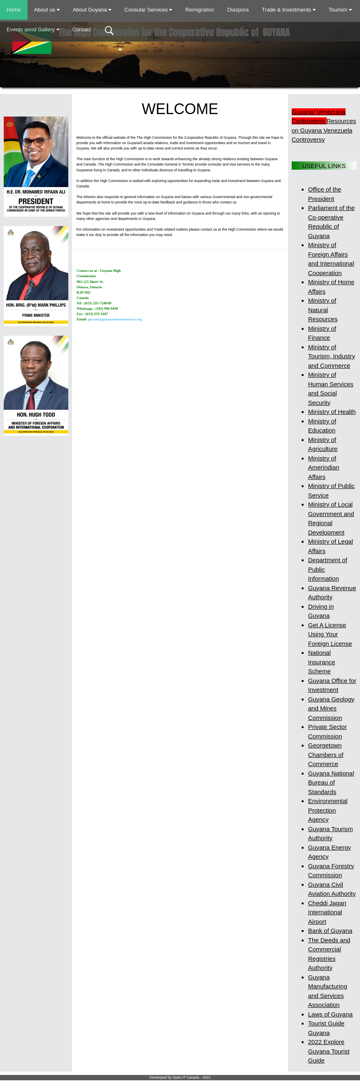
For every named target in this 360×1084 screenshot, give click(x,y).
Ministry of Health (332, 411)
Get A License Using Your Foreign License (330, 634)
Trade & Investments (289, 10)
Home (14, 10)
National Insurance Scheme (321, 662)
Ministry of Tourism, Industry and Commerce (331, 356)
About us (47, 10)
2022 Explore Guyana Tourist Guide (329, 1051)
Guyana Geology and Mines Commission (331, 708)
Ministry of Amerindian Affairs (323, 467)
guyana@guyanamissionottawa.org (115, 319)
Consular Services (148, 10)
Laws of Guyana (330, 1014)
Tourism (340, 10)
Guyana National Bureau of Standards (331, 782)
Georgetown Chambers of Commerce (326, 754)
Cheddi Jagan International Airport (327, 912)
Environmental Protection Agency (328, 810)
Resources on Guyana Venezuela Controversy (324, 130)
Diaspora (238, 10)
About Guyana (92, 10)
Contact (81, 29)
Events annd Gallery (33, 29)
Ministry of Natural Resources (323, 309)
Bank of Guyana (330, 930)
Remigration (199, 10)
